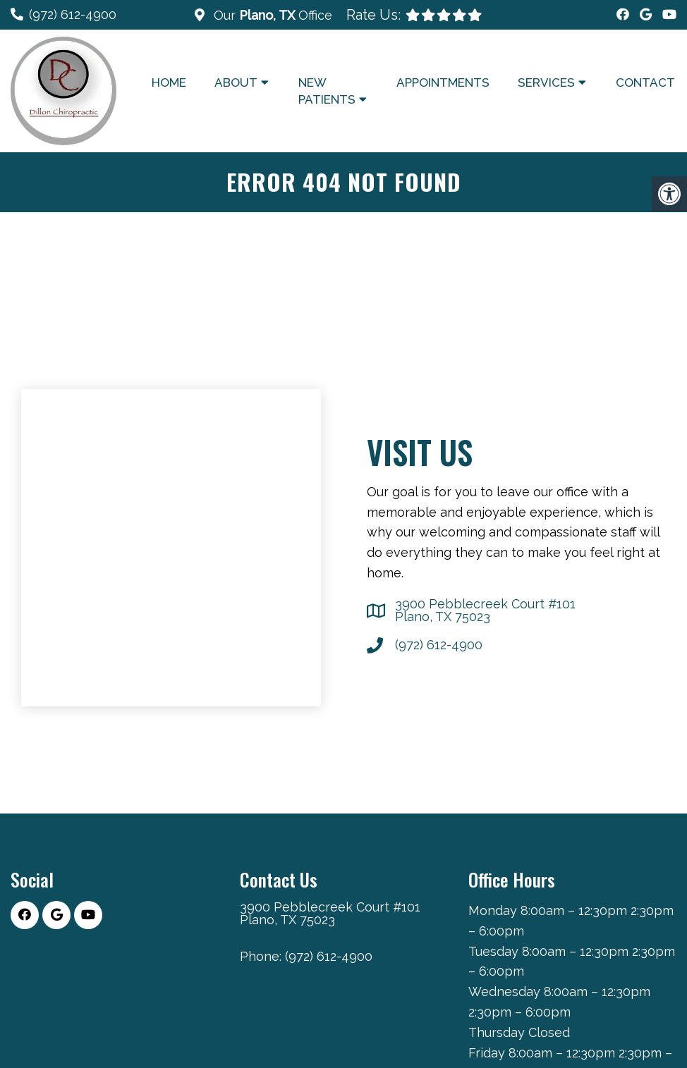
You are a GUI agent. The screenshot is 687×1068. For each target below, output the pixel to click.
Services (546, 82)
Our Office (271, 15)
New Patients (326, 90)
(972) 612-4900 (72, 14)
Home (169, 82)
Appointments (443, 82)
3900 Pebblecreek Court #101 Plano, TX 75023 (485, 610)
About (235, 82)
